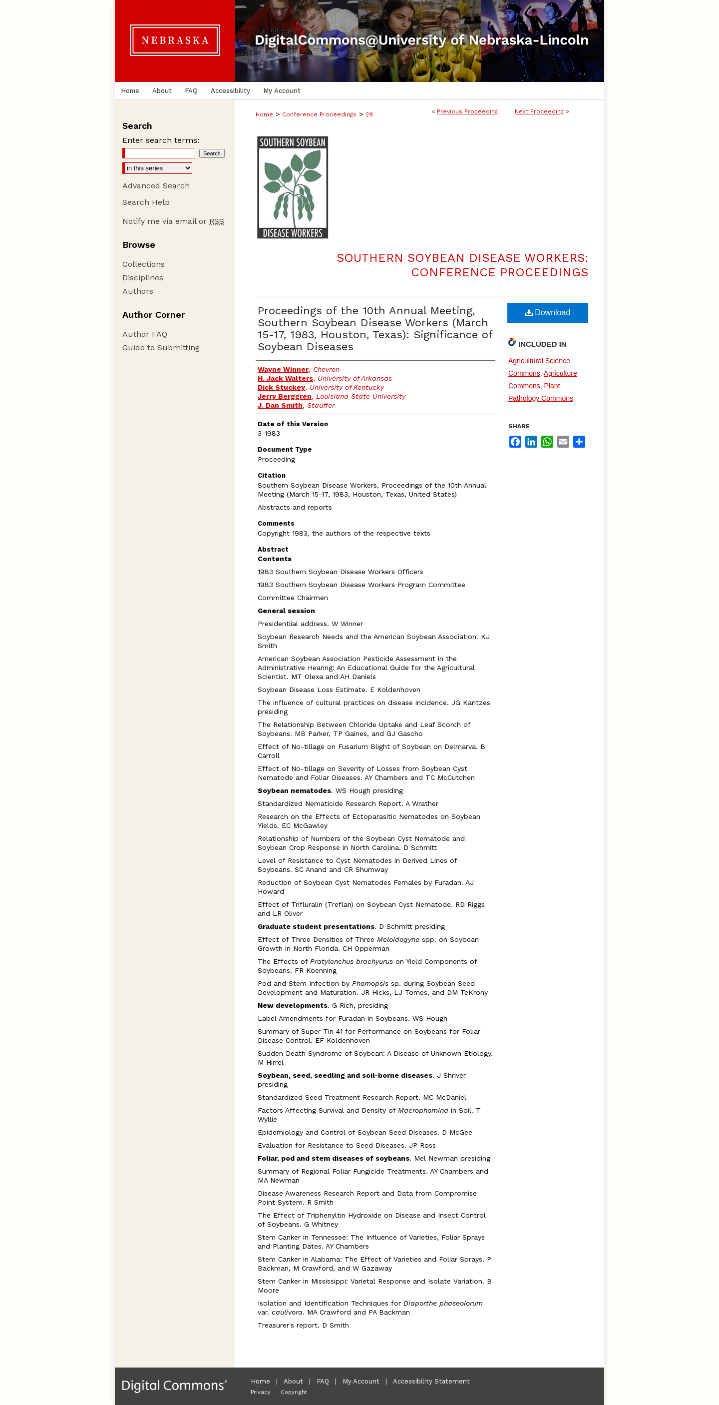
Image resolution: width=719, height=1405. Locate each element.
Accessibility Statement (431, 1381)
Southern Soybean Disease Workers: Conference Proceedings (462, 265)
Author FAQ (144, 334)
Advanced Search (156, 185)
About (293, 1381)
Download (548, 312)
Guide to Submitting (161, 347)
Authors (137, 291)
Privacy (261, 1392)
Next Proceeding (539, 111)
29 (369, 114)
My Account (361, 1381)
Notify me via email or (173, 221)
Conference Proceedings (319, 114)
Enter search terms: (160, 140)
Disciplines (142, 277)
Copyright (294, 1392)
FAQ (323, 1381)
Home (264, 114)
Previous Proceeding (467, 111)
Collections (143, 264)
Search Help (146, 202)
